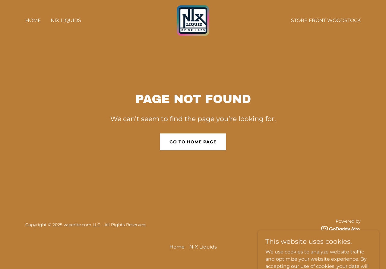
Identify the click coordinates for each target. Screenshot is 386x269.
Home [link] (33, 20)
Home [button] (177, 247)
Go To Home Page (193, 142)
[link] (193, 20)
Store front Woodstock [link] (326, 20)
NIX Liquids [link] (66, 20)
